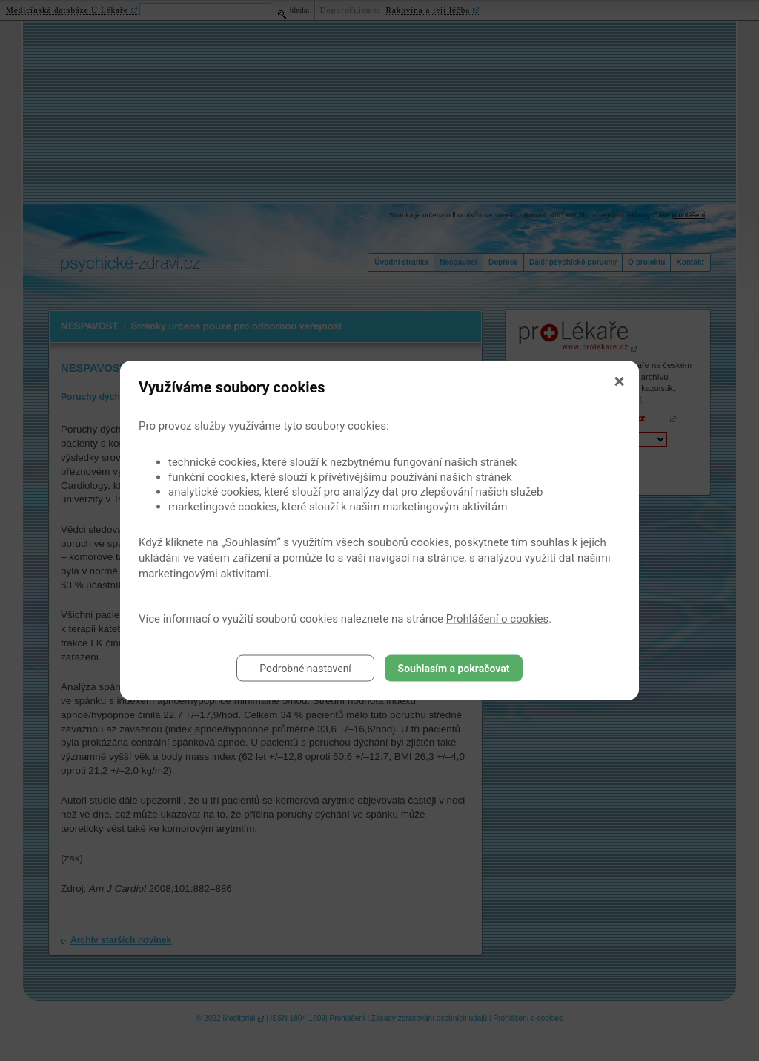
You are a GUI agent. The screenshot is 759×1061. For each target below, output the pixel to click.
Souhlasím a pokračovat (454, 668)
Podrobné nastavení (305, 668)
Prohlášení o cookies (497, 618)
